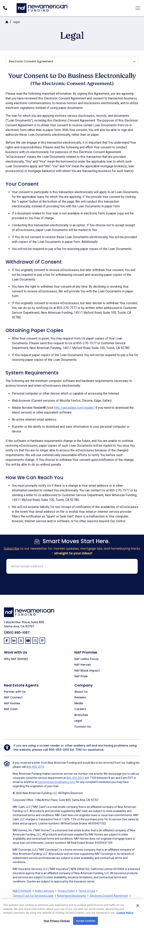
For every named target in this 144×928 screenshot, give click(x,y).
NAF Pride (81, 676)
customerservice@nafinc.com (56, 782)
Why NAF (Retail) (16, 659)
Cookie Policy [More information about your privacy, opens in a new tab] (125, 917)
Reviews (80, 697)
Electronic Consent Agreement (109, 895)
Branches (81, 715)
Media (78, 703)
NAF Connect (13, 697)
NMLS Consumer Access (80, 900)
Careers (80, 709)
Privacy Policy (66, 890)
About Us (81, 692)
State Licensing (44, 890)
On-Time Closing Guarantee (44, 900)
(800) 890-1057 (17, 632)
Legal (16, 22)
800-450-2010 (59, 750)
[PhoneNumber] (5, 8)
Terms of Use (86, 890)
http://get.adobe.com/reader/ (74, 408)
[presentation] (72, 584)
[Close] (137, 909)
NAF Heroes (82, 665)
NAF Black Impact (87, 671)
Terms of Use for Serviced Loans (33, 895)
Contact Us (82, 727)
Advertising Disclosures (71, 895)
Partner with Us (15, 692)
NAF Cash (11, 709)
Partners (18, 900)
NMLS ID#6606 (22, 890)
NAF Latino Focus (86, 659)
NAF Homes (12, 703)
